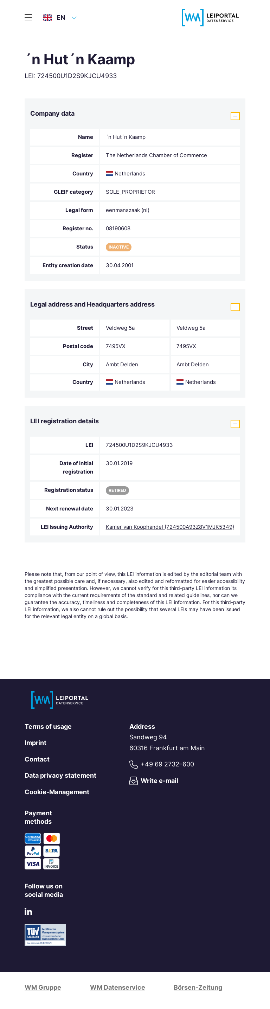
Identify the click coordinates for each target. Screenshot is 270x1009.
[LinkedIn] (28, 913)
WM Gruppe (43, 987)
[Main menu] (28, 17)
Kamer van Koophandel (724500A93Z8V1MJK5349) (170, 526)
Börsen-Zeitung (198, 987)
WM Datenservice (117, 987)
